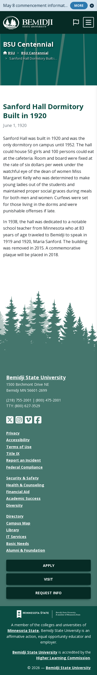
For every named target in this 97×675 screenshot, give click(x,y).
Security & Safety (22, 478)
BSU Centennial (34, 53)
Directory (15, 516)
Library (12, 529)
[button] (92, 6)
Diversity (14, 505)
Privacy (13, 433)
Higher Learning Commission (63, 657)
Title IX (12, 453)
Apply (48, 565)
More (79, 5)
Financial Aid (17, 491)
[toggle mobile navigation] (88, 22)
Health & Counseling (25, 485)
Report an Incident (23, 460)
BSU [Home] (9, 53)
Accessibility (18, 439)
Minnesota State (23, 630)
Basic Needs (17, 543)
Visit (48, 579)
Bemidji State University (36, 377)
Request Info (48, 592)
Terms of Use (19, 446)
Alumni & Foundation (25, 550)
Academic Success (23, 498)
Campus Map (18, 523)
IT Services (16, 536)
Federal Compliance (24, 467)
